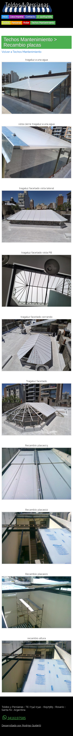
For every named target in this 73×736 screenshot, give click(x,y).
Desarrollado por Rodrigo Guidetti (21, 725)
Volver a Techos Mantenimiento (21, 51)
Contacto (30, 16)
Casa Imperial (16, 16)
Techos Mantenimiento (42, 22)
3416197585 (44, 16)
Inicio (5, 16)
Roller (26, 22)
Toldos (5, 22)
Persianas (16, 22)
